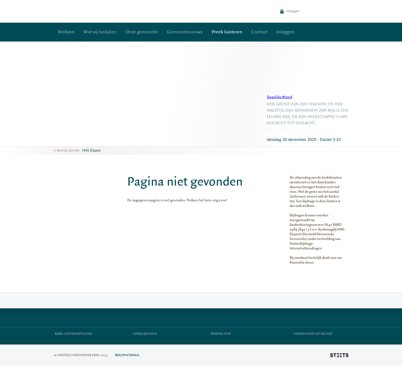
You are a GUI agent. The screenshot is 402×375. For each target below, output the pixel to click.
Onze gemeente (141, 32)
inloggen (290, 11)
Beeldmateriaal (127, 355)
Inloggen (285, 32)
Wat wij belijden (100, 32)
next (63, 141)
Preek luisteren (227, 32)
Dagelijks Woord (279, 97)
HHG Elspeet (91, 150)
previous (55, 141)
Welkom (66, 32)
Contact (259, 32)
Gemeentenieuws (185, 32)
